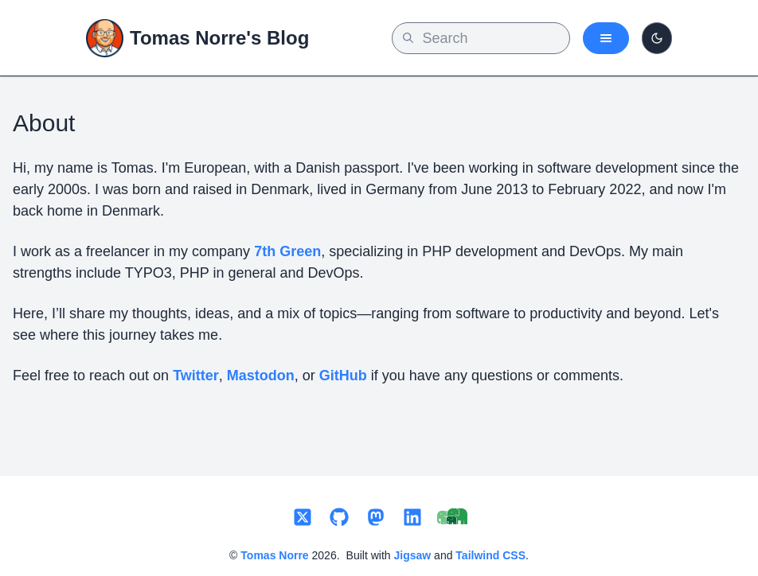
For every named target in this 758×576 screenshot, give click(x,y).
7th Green (287, 251)
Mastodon (261, 375)
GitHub (343, 375)
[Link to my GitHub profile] (339, 518)
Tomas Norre (274, 555)
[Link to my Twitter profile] (303, 518)
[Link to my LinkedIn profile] (412, 518)
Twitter (196, 375)
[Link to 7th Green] (452, 517)
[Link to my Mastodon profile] (376, 518)
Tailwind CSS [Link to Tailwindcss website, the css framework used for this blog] (490, 555)
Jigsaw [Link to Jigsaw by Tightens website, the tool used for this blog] (413, 555)
